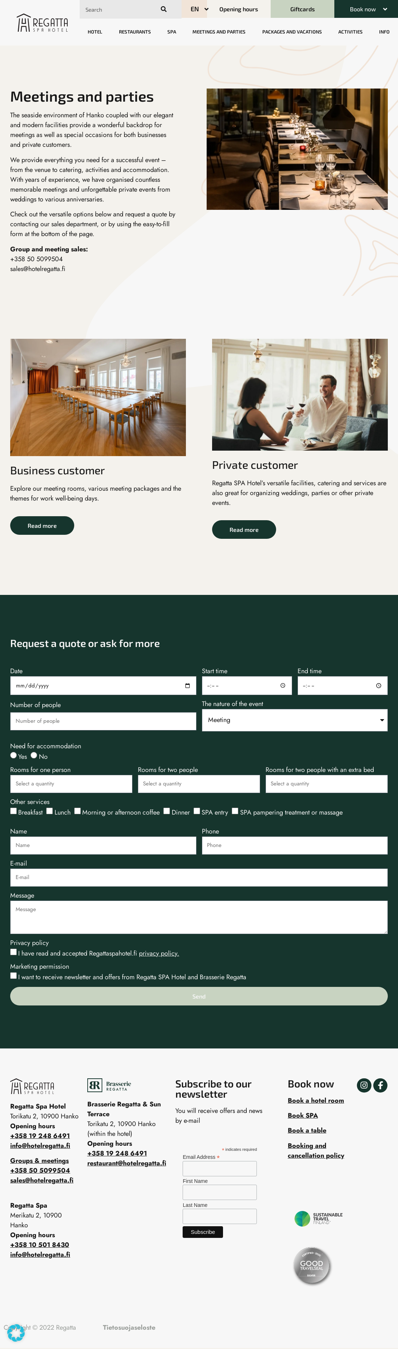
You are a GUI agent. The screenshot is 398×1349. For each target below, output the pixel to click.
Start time (214, 672)
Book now (363, 8)
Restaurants (135, 32)
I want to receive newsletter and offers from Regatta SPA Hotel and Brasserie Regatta (132, 977)
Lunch (63, 812)
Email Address (201, 1157)
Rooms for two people (168, 770)
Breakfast (30, 812)
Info (384, 32)
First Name (195, 1181)
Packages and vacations (292, 32)
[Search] (162, 9)
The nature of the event (232, 705)
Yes (22, 756)
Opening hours (109, 1143)
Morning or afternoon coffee (121, 812)
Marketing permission (39, 967)
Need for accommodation (45, 747)
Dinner (181, 812)
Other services (29, 803)
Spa (171, 32)
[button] (366, 9)
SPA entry (215, 812)
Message (22, 896)
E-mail (18, 864)
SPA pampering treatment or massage (291, 812)
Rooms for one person (40, 770)
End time (310, 672)
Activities (350, 32)
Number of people (35, 706)
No (43, 756)
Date (16, 672)
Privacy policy (29, 944)
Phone (210, 832)
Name (18, 832)
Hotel (95, 32)
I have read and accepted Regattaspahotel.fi (98, 953)
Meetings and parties (219, 32)
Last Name (195, 1205)
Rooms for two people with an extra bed (320, 770)
